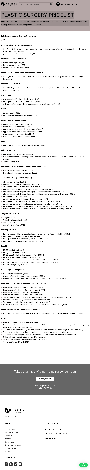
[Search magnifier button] (51, 4)
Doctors (8, 439)
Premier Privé (11, 448)
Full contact (51, 438)
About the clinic (12, 432)
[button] (83, 465)
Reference (9, 442)
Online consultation (14, 445)
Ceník (8, 435)
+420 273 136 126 (70, 4)
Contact (8, 451)
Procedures (10, 429)
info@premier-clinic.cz (56, 433)
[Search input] (35, 4)
